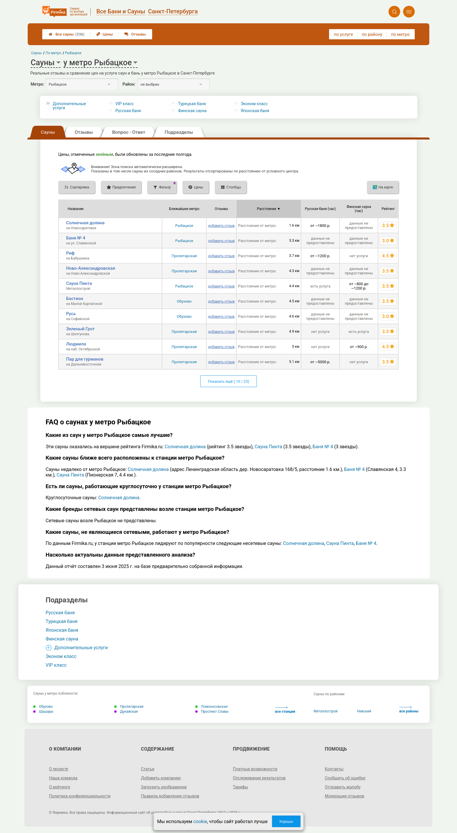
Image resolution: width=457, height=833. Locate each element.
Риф (70, 253)
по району (372, 34)
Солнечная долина (85, 222)
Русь (71, 313)
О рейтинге (59, 787)
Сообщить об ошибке (345, 778)
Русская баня (128, 111)
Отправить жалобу (343, 787)
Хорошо (286, 821)
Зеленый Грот (80, 328)
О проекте (58, 769)
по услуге (343, 34)
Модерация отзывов (344, 796)
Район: (128, 84)
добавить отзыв (221, 226)
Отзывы (135, 34)
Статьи (147, 769)
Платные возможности (255, 769)
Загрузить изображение (164, 787)
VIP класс (124, 104)
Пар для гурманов (84, 359)
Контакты (334, 769)
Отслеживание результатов (259, 778)
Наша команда (63, 778)
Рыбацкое (184, 225)
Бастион (74, 298)
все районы (409, 709)
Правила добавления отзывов (170, 796)
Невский (364, 711)
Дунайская (126, 712)
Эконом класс (254, 104)
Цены (104, 34)
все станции (285, 710)
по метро (400, 34)
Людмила (76, 344)
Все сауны (66, 34)
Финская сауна (192, 111)
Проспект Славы (211, 712)
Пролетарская (184, 256)
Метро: (37, 84)
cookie (200, 821)
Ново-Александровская (90, 268)
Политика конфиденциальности (79, 796)
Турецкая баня (192, 104)
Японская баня (255, 111)
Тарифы (240, 787)
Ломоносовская (211, 707)
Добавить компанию (161, 778)
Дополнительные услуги (69, 106)
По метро (53, 53)
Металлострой (326, 711)
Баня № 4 (75, 238)
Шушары (43, 712)
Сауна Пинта (79, 283)
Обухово (184, 301)
